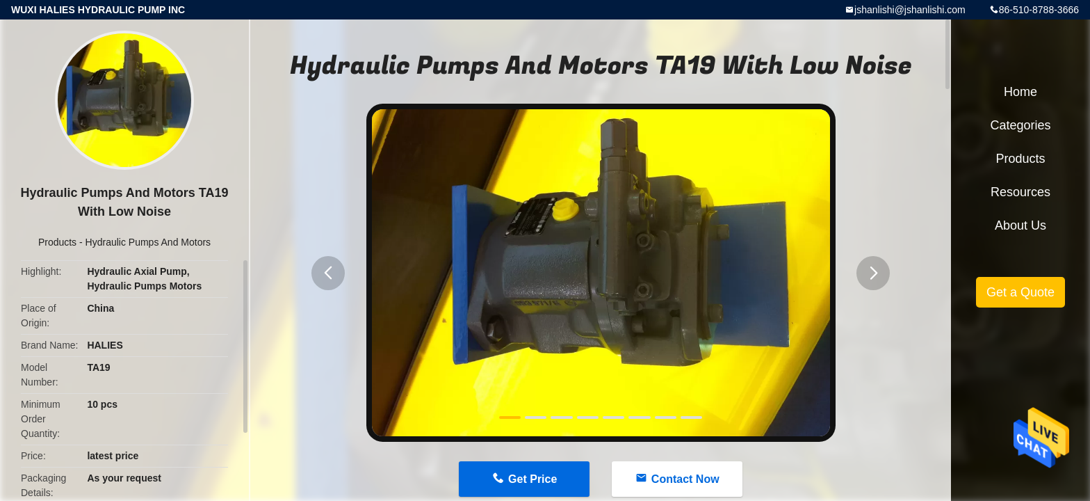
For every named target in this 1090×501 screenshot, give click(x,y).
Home (1020, 92)
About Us (1020, 225)
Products (57, 242)
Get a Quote (1020, 292)
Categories (1020, 125)
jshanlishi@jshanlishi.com (910, 9)
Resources (1020, 192)
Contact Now (685, 479)
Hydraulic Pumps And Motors (148, 242)
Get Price (532, 479)
